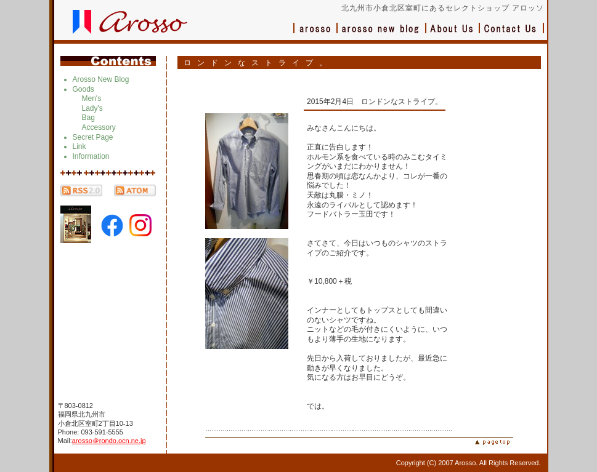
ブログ (382, 34)
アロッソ (315, 34)
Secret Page (93, 137)
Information (91, 156)
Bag (88, 117)
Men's (92, 98)
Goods (83, 89)
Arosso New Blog (101, 79)
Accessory (99, 127)
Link (79, 146)
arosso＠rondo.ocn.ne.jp (109, 440)
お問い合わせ (512, 34)
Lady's (92, 108)
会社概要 (453, 34)
